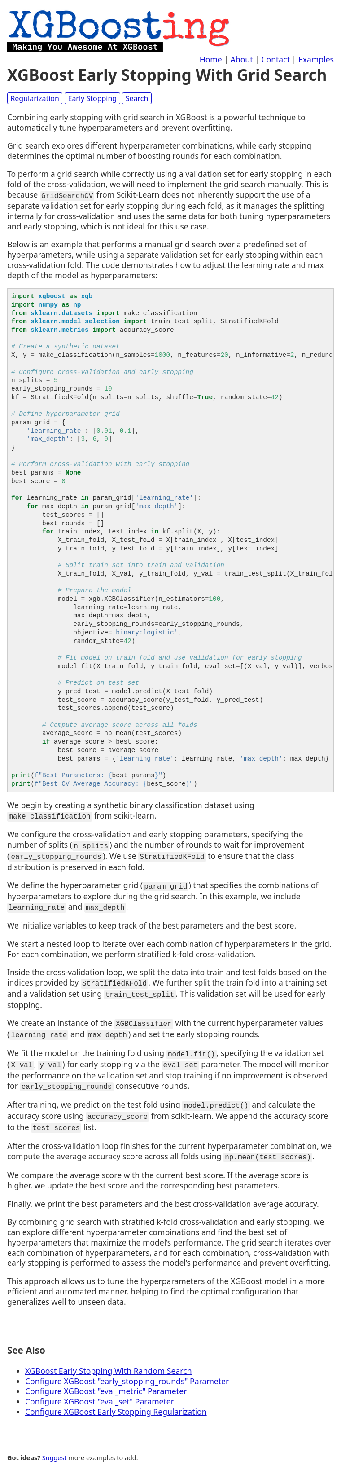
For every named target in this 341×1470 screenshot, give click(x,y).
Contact (275, 59)
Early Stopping (92, 98)
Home (211, 59)
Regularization (34, 98)
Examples (316, 59)
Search (137, 98)
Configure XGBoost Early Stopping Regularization (116, 1396)
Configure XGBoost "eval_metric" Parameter (106, 1376)
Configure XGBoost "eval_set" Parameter (99, 1386)
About (242, 59)
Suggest (54, 1443)
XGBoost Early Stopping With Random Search (108, 1356)
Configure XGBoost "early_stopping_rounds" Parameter (127, 1366)
